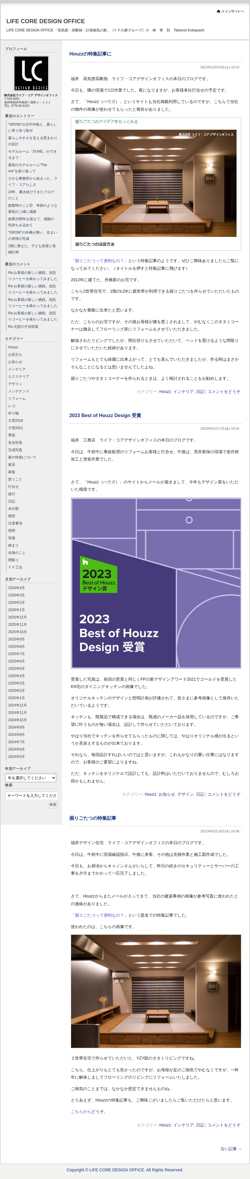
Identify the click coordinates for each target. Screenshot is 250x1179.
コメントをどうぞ (224, 391)
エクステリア (18, 377)
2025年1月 (16, 698)
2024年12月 (17, 705)
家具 (11, 465)
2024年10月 (17, 720)
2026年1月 (16, 610)
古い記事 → (231, 1148)
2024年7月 (16, 742)
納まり (13, 545)
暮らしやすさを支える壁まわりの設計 (32, 141)
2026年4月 (16, 588)
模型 (11, 516)
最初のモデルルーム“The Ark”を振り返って (27, 168)
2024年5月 (16, 757)
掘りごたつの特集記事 (92, 818)
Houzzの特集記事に (90, 53)
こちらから (81, 1111)
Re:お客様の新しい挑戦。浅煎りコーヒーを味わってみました (32, 276)
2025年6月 (16, 661)
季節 (11, 435)
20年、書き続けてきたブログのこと (31, 195)
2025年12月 (17, 617)
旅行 (11, 494)
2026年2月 (16, 603)
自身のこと (17, 553)
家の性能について (22, 457)
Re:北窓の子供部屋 (23, 327)
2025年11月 (17, 625)
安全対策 (15, 443)
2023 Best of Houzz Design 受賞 (105, 415)
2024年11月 (17, 713)
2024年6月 (16, 749)
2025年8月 (16, 647)
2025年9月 (16, 639)
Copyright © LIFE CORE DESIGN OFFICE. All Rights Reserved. (125, 1170)
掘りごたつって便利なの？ (99, 260)
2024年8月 (16, 735)
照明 (11, 531)
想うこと (15, 479)
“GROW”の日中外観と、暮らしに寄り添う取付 (32, 127)
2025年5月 (16, 669)
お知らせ (167, 794)
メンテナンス (18, 391)
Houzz (165, 391)
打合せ (13, 487)
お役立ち (15, 354)
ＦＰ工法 (15, 567)
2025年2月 (16, 691)
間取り (13, 560)
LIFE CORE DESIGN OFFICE (45, 21)
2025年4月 (16, 676)
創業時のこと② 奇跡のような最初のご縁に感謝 (32, 208)
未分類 (13, 509)
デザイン (185, 794)
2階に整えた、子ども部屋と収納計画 (32, 249)
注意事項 (15, 523)
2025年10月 (17, 632)
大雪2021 (15, 428)
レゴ (11, 406)
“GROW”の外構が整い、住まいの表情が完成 (32, 235)
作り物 (13, 413)
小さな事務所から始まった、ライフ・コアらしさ (32, 181)
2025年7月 (16, 654)
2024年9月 (16, 727)
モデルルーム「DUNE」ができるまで (32, 154)
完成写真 (15, 450)
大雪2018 (15, 421)
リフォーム (17, 399)
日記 (200, 391)
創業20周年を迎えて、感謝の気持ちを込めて (31, 222)
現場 (11, 538)
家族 (11, 472)
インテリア (183, 391)
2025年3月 (16, 683)
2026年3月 (16, 595)
